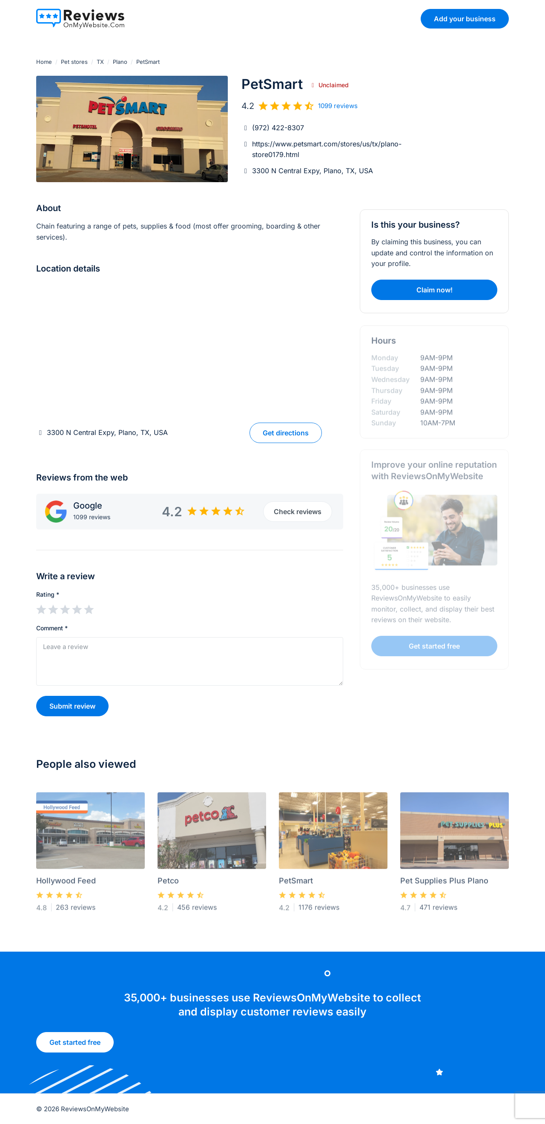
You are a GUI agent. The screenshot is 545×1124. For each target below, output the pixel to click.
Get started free (74, 1045)
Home (44, 61)
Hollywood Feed (66, 883)
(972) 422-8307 (278, 127)
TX (100, 61)
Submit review (72, 706)
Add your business (465, 18)
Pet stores (74, 61)
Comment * (52, 628)
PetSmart (296, 883)
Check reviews (297, 511)
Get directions (286, 433)
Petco (168, 883)
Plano (120, 61)
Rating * (47, 594)
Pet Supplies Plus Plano (444, 883)
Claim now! (434, 290)
